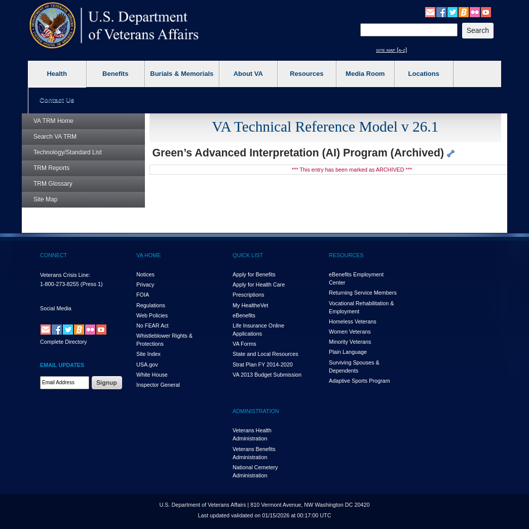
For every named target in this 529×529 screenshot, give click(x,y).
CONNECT (53, 255)
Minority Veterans (350, 342)
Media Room (365, 73)
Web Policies (152, 315)
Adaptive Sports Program (359, 381)
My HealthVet (250, 305)
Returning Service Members (363, 293)
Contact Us (57, 100)
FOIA (142, 295)
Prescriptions (248, 295)
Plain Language (348, 352)
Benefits (115, 73)
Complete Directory (63, 342)
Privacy (145, 284)
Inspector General (158, 385)
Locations (423, 73)
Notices (145, 274)
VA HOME (148, 255)
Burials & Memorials (181, 73)
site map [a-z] (391, 50)
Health (57, 73)
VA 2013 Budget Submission (267, 375)
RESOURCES (346, 255)
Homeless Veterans (352, 321)
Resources (306, 73)
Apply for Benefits (254, 274)
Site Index (148, 354)
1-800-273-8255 (59, 284)
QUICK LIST (248, 255)
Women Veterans (350, 332)
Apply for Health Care (259, 284)
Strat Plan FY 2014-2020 (263, 364)
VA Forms (244, 344)
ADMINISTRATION (256, 411)
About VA (248, 73)
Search (55, 136)
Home (53, 121)
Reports (51, 168)
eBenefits (244, 315)
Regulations (150, 305)
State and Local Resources (265, 354)
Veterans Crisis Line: (65, 275)
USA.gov (147, 364)
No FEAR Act (152, 325)
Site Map (45, 199)
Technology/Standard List (67, 152)
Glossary (52, 183)
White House (152, 375)
